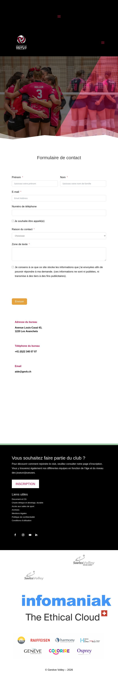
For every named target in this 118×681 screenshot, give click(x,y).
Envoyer (19, 301)
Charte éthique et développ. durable (27, 503)
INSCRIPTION (25, 484)
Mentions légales (19, 513)
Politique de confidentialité (23, 517)
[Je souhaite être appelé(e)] (13, 221)
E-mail (15, 191)
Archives (15, 510)
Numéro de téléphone (24, 206)
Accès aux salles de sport (23, 506)
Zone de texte (20, 244)
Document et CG (19, 499)
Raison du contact (22, 229)
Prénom (16, 177)
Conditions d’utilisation (21, 520)
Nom (63, 177)
